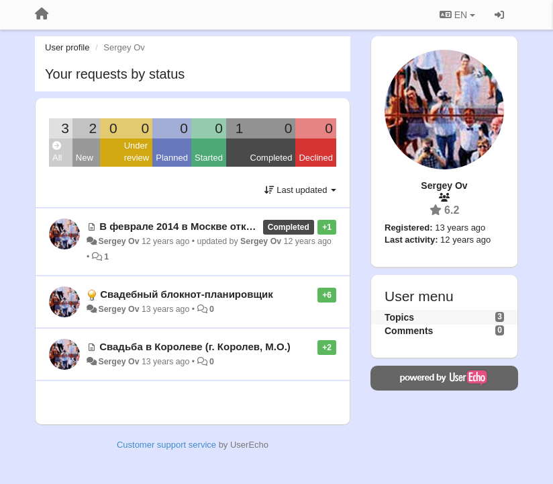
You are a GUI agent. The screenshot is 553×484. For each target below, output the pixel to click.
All (57, 152)
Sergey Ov (118, 241)
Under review (137, 151)
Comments (409, 330)
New (84, 158)
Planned (172, 158)
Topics (399, 317)
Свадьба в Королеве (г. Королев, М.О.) (195, 346)
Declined (316, 158)
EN (457, 14)
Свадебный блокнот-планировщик (186, 294)
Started (209, 158)
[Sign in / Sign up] (499, 14)
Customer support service (166, 445)
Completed (271, 158)
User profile (67, 47)
